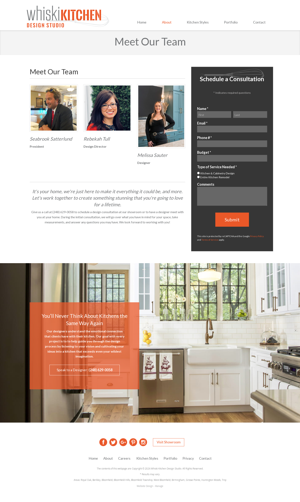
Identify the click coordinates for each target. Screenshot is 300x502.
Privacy (188, 458)
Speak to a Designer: (84, 370)
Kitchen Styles (198, 22)
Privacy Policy (257, 236)
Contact (259, 22)
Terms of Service (209, 239)
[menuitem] (141, 22)
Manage (159, 486)
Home (141, 22)
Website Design (145, 486)
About (167, 22)
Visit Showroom (169, 442)
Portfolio (231, 22)
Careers (124, 458)
